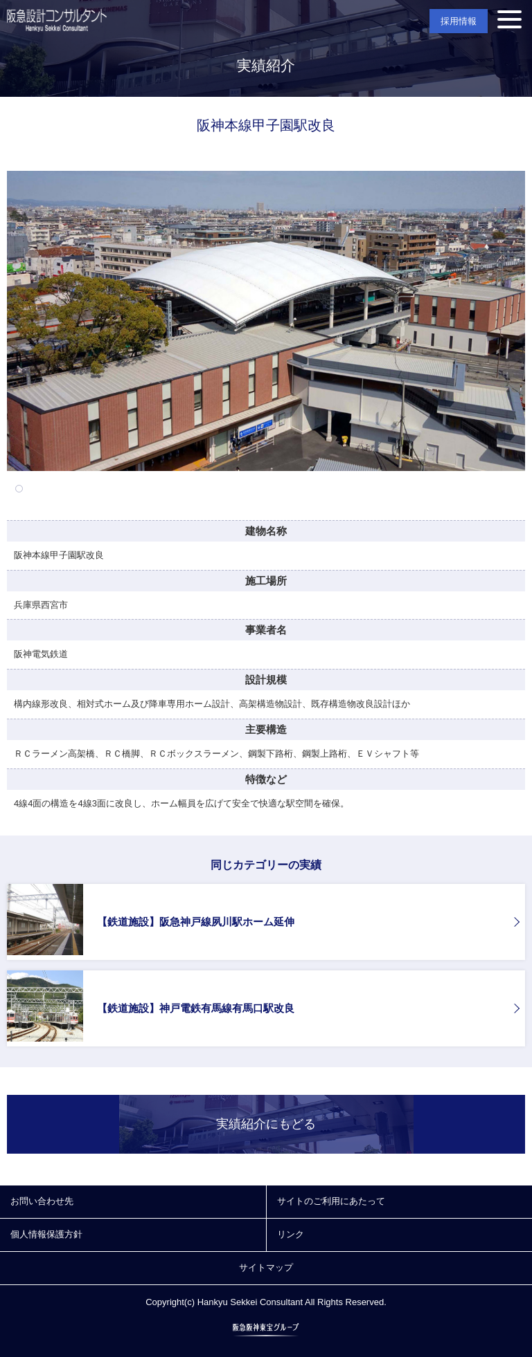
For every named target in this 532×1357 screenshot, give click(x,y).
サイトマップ (266, 1267)
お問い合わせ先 (41, 1201)
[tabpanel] (266, 321)
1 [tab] (19, 488)
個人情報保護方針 (46, 1234)
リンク (290, 1234)
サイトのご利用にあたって (331, 1201)
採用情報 (459, 21)
